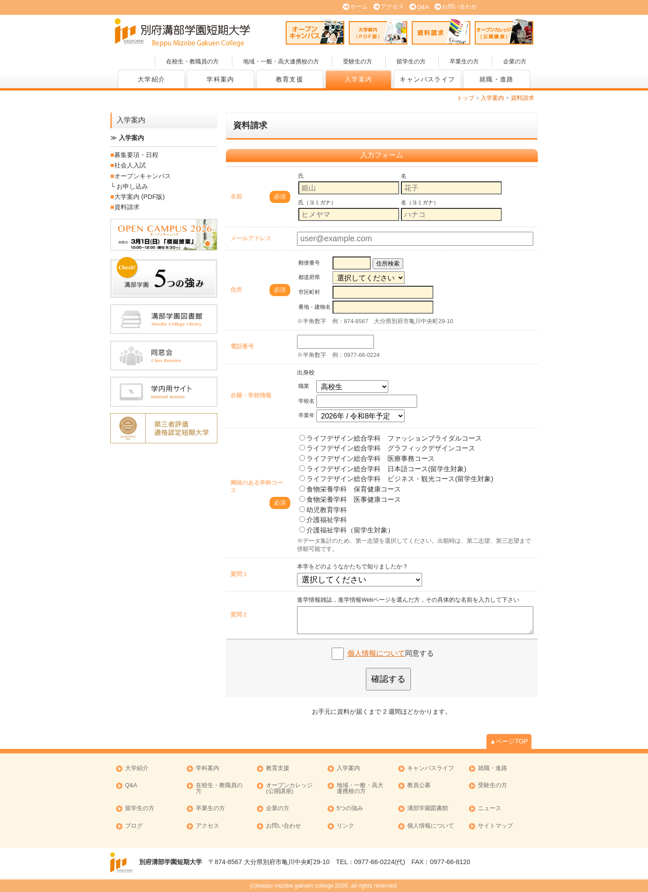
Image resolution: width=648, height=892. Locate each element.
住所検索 (388, 263)
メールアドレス (250, 238)
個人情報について (376, 653)
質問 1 (238, 574)
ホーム (359, 6)
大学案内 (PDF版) (378, 31)
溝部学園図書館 (427, 808)
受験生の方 (357, 61)
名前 (236, 196)
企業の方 (514, 61)
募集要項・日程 (136, 154)
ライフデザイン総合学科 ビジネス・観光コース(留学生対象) (396, 478)
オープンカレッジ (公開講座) (504, 31)
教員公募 (419, 785)
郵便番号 (309, 263)
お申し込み (132, 186)
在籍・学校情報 (250, 395)
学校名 (306, 401)
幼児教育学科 (323, 510)
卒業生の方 (464, 61)
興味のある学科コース (256, 486)
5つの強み (350, 808)
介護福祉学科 (323, 519)
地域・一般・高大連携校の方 (281, 61)
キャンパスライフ (427, 79)
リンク (345, 826)
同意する (390, 653)
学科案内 (220, 79)
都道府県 (309, 277)
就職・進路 (496, 79)
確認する (388, 679)
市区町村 (309, 292)
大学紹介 (152, 79)
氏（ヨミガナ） (317, 202)
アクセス (392, 6)
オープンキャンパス (315, 31)
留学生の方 (411, 61)
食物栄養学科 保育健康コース (350, 489)
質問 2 (238, 614)
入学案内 (359, 79)
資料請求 (441, 31)
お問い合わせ (459, 6)
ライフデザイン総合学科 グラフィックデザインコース (387, 448)
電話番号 (242, 346)
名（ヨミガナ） (420, 202)
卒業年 (306, 415)
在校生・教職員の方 (192, 61)
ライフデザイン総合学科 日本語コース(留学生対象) (382, 469)
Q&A (423, 7)
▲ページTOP (509, 741)
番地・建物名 (314, 307)
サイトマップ (495, 826)
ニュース (489, 808)
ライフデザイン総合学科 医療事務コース (367, 458)
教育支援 (290, 79)
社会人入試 (130, 165)
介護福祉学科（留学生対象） (346, 530)
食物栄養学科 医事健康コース (350, 499)
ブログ (134, 826)
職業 (303, 386)
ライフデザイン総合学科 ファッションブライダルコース (390, 438)
